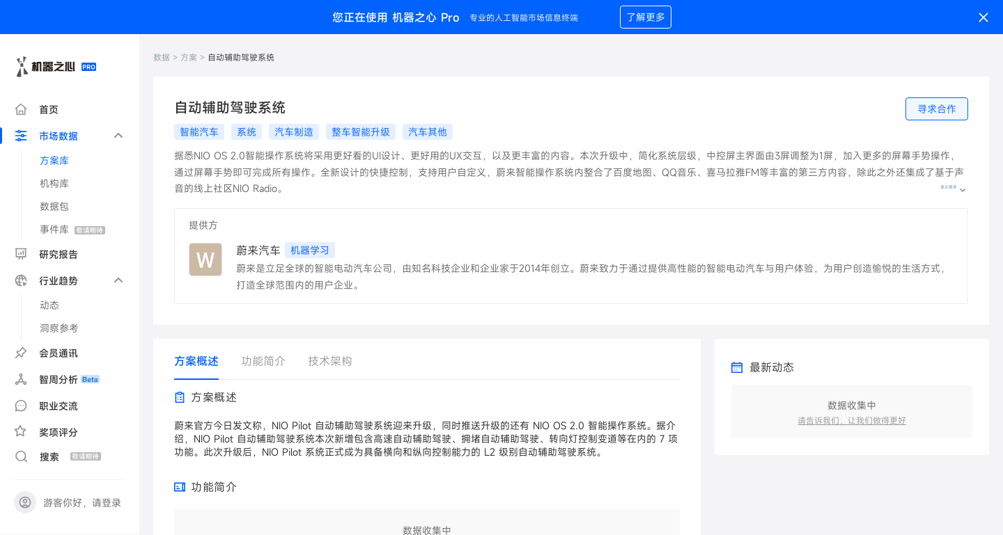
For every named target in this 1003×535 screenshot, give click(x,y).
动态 (49, 305)
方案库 (54, 160)
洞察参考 (59, 328)
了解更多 (645, 17)
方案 (188, 57)
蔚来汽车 (258, 250)
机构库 (54, 183)
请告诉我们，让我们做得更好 (852, 420)
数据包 (54, 206)
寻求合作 (936, 108)
